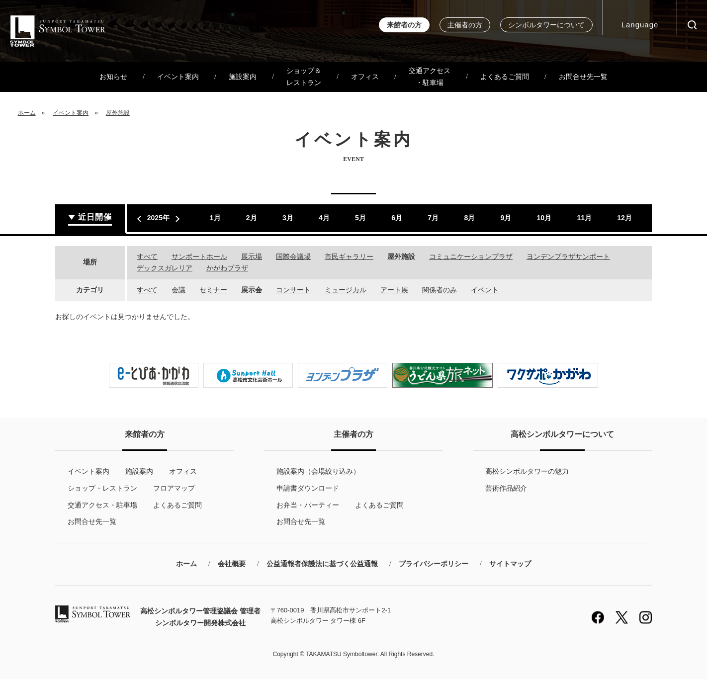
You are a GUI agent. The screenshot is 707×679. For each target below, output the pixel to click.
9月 (505, 218)
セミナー (213, 290)
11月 (584, 218)
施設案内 (243, 77)
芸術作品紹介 (506, 488)
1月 (215, 218)
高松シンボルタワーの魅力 (527, 471)
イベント (485, 290)
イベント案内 (178, 77)
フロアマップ (174, 488)
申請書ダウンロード (307, 488)
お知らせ (113, 77)
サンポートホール (199, 256)
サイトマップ (510, 564)
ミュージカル (345, 290)
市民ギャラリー (349, 256)
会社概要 (232, 564)
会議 (178, 290)
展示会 (251, 290)
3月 (287, 218)
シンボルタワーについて (546, 25)
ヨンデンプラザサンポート (568, 256)
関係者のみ (439, 290)
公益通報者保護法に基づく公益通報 (322, 564)
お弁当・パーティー (307, 505)
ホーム (27, 112)
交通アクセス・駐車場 (429, 76)
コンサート (293, 290)
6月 (396, 218)
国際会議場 (293, 256)
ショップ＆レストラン (303, 76)
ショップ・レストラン (102, 488)
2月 (251, 218)
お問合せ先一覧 (583, 77)
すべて (147, 256)
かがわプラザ (227, 268)
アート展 (394, 290)
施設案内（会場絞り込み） (318, 471)
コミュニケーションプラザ (471, 256)
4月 (324, 218)
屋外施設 (118, 112)
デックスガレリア (164, 268)
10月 (544, 218)
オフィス (365, 77)
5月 (360, 218)
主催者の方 (464, 25)
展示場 (251, 256)
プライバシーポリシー (433, 564)
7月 (433, 218)
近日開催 (95, 217)
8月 (469, 218)
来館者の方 (404, 25)
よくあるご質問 (504, 77)
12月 (624, 218)
